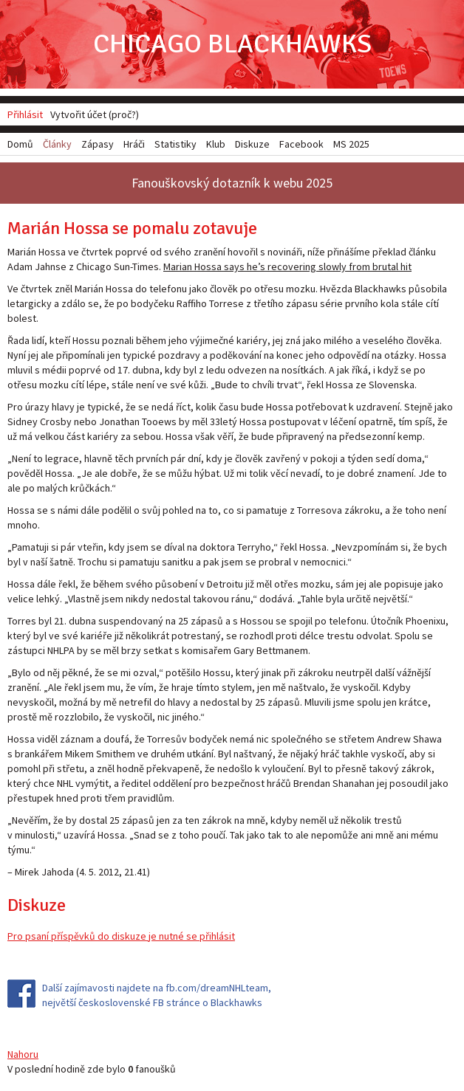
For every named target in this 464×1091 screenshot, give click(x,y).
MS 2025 (351, 144)
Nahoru (22, 1054)
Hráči (134, 144)
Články (57, 144)
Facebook (301, 144)
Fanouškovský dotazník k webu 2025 (232, 182)
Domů (20, 144)
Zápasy (97, 144)
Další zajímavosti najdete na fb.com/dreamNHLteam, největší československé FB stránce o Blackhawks (156, 995)
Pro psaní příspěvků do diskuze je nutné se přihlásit (121, 936)
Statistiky (175, 144)
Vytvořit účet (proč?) (94, 114)
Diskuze (252, 144)
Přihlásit (25, 114)
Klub (215, 144)
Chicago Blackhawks (232, 44)
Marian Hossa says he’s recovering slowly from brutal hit (287, 266)
